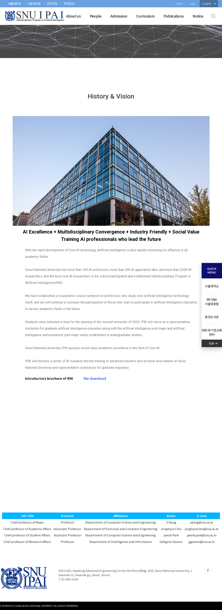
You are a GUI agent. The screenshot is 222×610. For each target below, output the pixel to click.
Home (179, 3)
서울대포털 (34, 3)
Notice (198, 16)
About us (73, 16)
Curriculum (145, 16)
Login (192, 3)
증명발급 (69, 3)
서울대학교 (14, 3)
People (96, 16)
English (206, 3)
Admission (118, 16)
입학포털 (52, 3)
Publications (173, 16)
